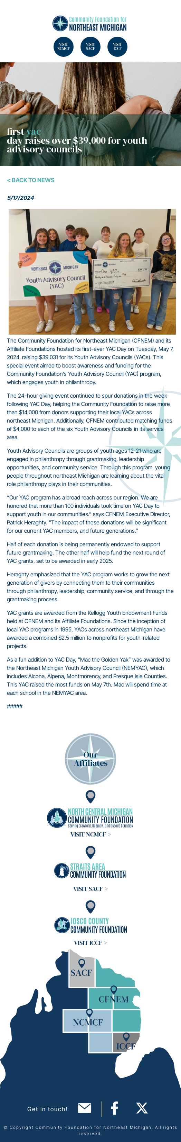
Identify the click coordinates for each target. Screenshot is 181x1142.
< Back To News (31, 180)
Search (14, 14)
